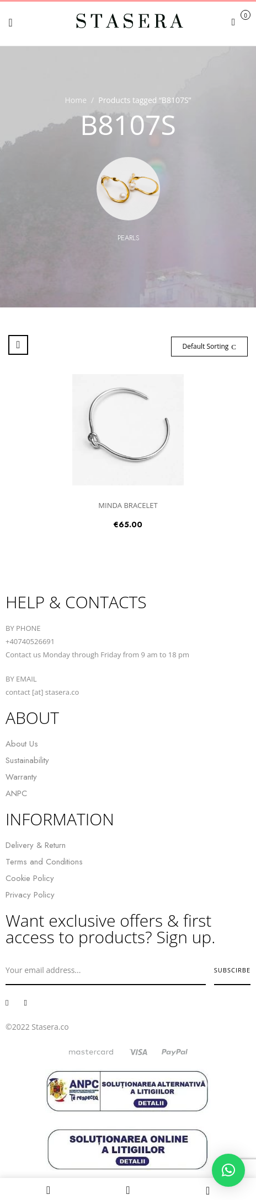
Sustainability (27, 760)
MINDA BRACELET (127, 505)
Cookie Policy (30, 878)
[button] (240, 21)
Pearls (128, 238)
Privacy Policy (30, 895)
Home (76, 100)
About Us (22, 744)
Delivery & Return (36, 845)
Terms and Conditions (44, 862)
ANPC (16, 793)
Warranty (21, 777)
